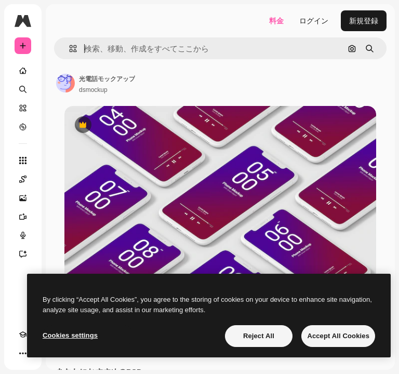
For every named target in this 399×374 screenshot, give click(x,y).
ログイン (313, 21)
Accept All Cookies (338, 336)
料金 (276, 21)
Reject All (258, 336)
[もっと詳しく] (23, 126)
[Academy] (23, 334)
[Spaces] (23, 179)
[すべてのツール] (23, 160)
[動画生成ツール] (23, 216)
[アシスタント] (23, 254)
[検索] (23, 89)
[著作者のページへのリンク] (65, 83)
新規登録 (363, 21)
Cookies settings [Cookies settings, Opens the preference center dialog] (70, 335)
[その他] (23, 353)
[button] (69, 48)
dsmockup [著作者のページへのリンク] (93, 90)
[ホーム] (23, 70)
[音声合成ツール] (23, 235)
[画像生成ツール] (23, 198)
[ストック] (23, 108)
